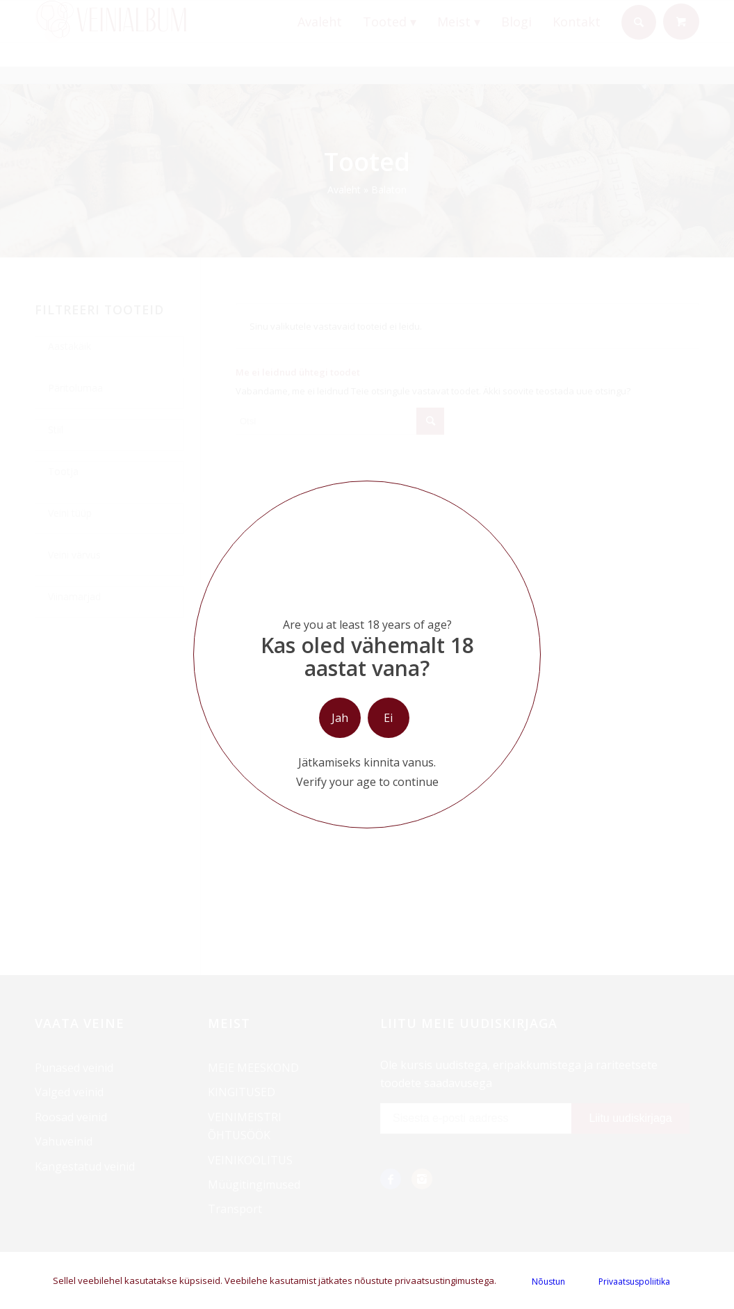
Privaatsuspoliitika (634, 1281)
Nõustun (548, 1281)
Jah (340, 717)
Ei (388, 717)
